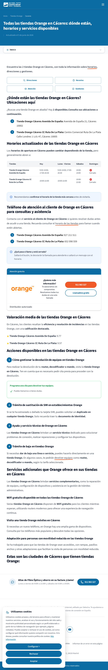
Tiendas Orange (16, 16)
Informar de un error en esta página (87, 643)
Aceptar (34, 661)
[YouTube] (70, 629)
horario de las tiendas (66, 223)
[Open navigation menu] (103, 4)
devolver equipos (63, 458)
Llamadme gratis (81, 292)
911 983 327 (80, 284)
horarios (92, 67)
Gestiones (78, 88)
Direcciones (30, 80)
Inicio (5, 16)
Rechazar (33, 653)
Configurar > (34, 646)
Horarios (78, 80)
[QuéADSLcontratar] (12, 4)
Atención (30, 88)
